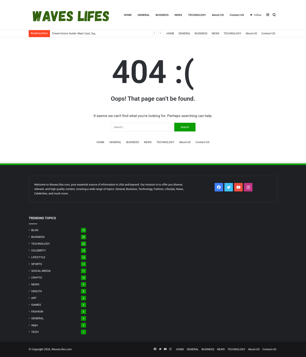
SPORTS (36, 264)
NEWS (178, 15)
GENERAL (144, 15)
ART (34, 298)
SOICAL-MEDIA (41, 270)
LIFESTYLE (38, 257)
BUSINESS (162, 15)
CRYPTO (36, 277)
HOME (128, 15)
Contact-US (237, 15)
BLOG (34, 230)
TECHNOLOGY (197, 15)
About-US (218, 15)
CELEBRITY (38, 250)
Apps (34, 325)
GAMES (36, 304)
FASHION (37, 311)
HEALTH (36, 291)
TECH (35, 331)
